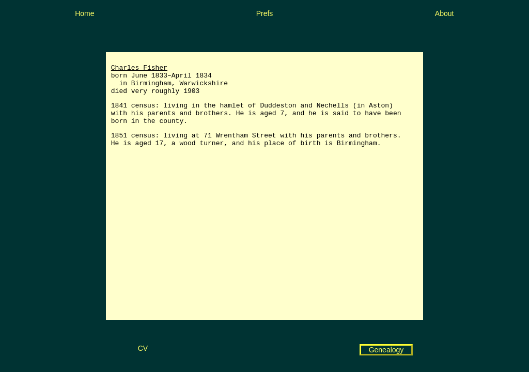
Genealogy (386, 350)
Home (84, 13)
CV (143, 348)
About (444, 13)
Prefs (264, 13)
